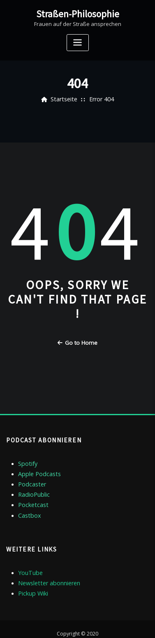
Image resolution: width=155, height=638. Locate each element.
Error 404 (100, 99)
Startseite (65, 99)
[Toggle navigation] (78, 41)
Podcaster (31, 480)
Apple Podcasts (37, 470)
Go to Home (77, 342)
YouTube (29, 564)
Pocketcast (31, 498)
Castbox (28, 508)
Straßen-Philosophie (78, 13)
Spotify (27, 461)
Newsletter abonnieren (47, 573)
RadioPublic (32, 489)
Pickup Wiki (32, 583)
